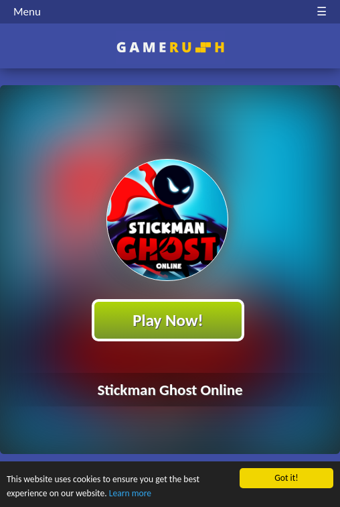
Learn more (130, 493)
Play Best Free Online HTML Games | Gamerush (170, 47)
